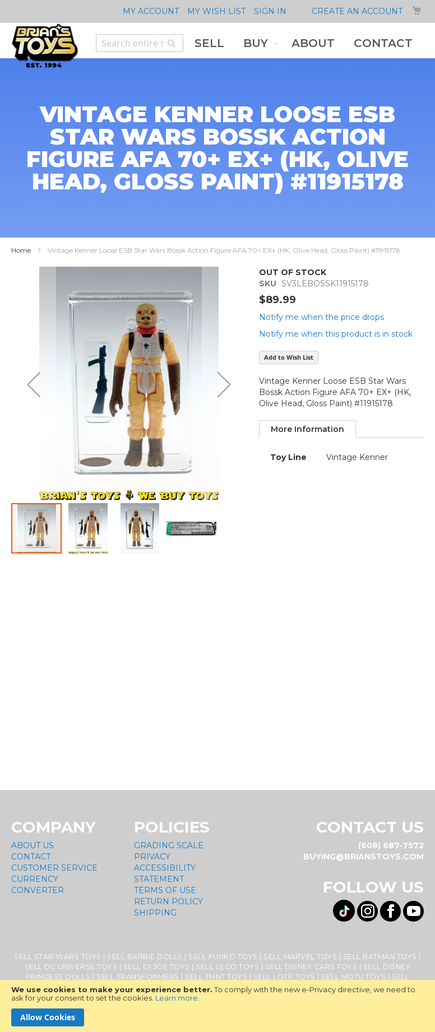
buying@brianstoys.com (363, 857)
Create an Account (357, 11)
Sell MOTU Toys (353, 977)
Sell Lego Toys (227, 967)
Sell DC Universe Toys (71, 967)
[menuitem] (209, 43)
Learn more (176, 997)
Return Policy (168, 901)
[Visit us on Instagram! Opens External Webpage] (367, 911)
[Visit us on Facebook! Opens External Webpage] (390, 911)
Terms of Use (165, 890)
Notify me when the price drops (321, 317)
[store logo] (44, 46)
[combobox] (139, 43)
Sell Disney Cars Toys (311, 967)
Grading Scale (168, 845)
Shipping (155, 913)
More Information (307, 429)
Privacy (152, 857)
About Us (32, 845)
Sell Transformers (137, 977)
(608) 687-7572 (391, 845)
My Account (151, 11)
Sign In (270, 11)
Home (21, 250)
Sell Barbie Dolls (145, 956)
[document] (217, 1005)
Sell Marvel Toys (300, 956)
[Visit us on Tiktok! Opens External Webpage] (344, 911)
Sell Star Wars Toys (57, 956)
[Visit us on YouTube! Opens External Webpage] (413, 911)
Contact (30, 857)
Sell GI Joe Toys (156, 967)
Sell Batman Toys (380, 956)
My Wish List (216, 11)
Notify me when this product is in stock (336, 334)
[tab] (307, 429)
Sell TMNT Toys (216, 977)
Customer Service (54, 868)
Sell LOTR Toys (284, 977)
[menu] (303, 43)
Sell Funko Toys (223, 956)
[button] (33, 384)
